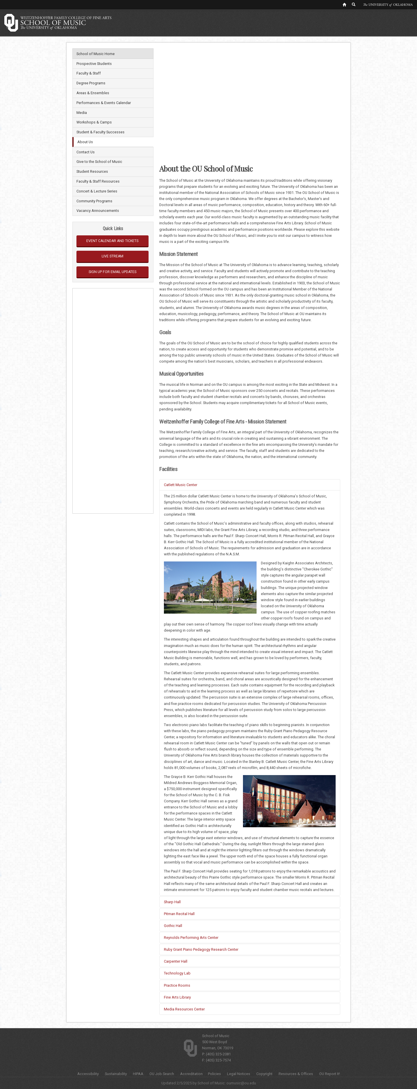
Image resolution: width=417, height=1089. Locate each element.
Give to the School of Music (99, 161)
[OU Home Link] (344, 4)
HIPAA (138, 1074)
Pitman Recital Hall (179, 914)
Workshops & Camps (94, 122)
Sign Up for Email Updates (112, 272)
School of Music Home (95, 54)
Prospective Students (94, 63)
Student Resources (92, 171)
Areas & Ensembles (92, 93)
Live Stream (112, 256)
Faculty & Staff (88, 73)
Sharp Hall (172, 902)
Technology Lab (177, 973)
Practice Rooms (177, 985)
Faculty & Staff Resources (98, 181)
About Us (85, 142)
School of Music (215, 1036)
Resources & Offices (296, 1074)
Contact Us (85, 152)
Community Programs (94, 201)
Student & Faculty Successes (100, 132)
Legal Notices (238, 1074)
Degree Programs (90, 83)
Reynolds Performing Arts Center (191, 937)
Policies (214, 1074)
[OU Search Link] (354, 4)
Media (81, 112)
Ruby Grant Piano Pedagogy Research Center (201, 949)
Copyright (264, 1074)
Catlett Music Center (180, 485)
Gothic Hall (173, 925)
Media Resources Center (184, 1009)
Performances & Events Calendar (103, 103)
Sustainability (116, 1074)
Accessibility (88, 1074)
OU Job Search (161, 1074)
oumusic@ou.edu (241, 1083)
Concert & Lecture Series (96, 191)
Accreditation (191, 1074)
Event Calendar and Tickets (112, 241)
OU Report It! (329, 1074)
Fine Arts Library (177, 997)
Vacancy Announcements (97, 210)
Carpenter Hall (175, 961)
